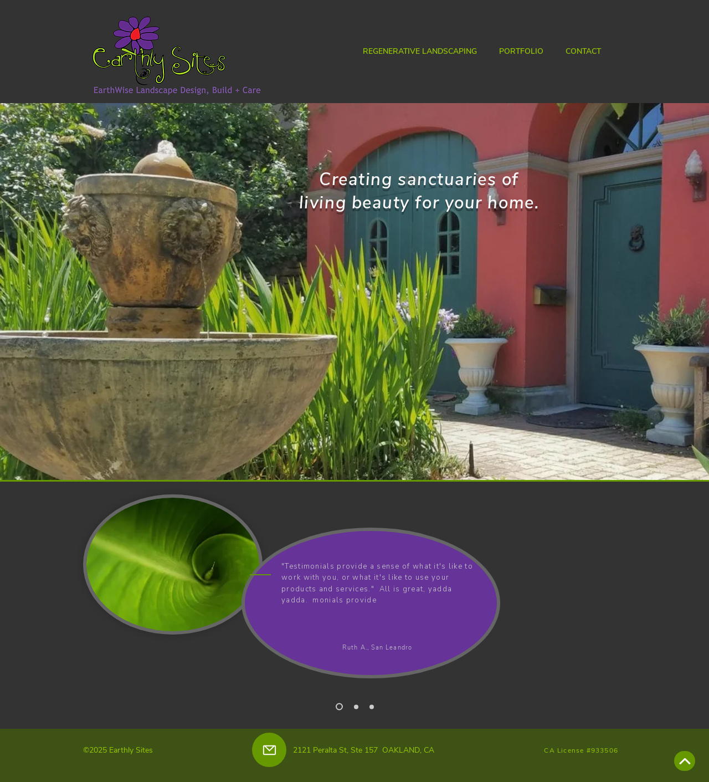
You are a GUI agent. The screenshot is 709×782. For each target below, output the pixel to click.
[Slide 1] (339, 707)
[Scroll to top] (684, 761)
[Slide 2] (356, 706)
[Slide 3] (371, 706)
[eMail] (269, 750)
